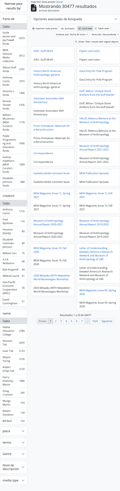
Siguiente (107, 321)
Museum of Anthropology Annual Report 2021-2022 (94, 147)
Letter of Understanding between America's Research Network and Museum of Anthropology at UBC (96, 253)
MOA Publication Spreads (94, 173)
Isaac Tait (13, 351)
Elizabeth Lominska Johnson (13, 243)
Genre (7, 454)
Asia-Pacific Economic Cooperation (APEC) (13, 287)
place (6, 431)
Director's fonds (13, 93)
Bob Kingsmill (13, 270)
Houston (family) (13, 231)
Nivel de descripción (11, 467)
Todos (6, 26)
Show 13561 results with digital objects (97, 41)
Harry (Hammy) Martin (13, 380)
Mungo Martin (13, 402)
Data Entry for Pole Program (95, 71)
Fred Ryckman (13, 221)
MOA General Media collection (13, 55)
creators (8, 196)
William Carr (13, 253)
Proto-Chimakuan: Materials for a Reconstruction (52, 127)
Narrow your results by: (14, 6)
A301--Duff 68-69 (43, 51)
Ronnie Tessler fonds (13, 104)
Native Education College (13, 330)
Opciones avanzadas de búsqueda (58, 19)
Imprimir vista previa (44, 28)
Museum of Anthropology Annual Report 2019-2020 (94, 222)
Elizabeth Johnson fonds (13, 182)
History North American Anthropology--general (47, 72)
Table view (102, 28)
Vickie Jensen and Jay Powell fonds (13, 38)
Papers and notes (89, 51)
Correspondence (43, 153)
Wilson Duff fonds (13, 69)
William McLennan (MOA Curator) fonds (13, 122)
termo (7, 442)
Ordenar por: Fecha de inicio (71, 34)
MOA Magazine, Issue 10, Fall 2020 (50, 250)
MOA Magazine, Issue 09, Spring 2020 (97, 292)
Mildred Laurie (13, 276)
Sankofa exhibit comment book (52, 173)
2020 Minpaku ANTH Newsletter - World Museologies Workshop (53, 277)
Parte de (8, 19)
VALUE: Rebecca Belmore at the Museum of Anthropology (97, 120)
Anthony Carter (13, 211)
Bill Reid (13, 421)
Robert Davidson (13, 412)
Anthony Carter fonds (13, 81)
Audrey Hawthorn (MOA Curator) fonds (13, 164)
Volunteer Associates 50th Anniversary (49, 100)
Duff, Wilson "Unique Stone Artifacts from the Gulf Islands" (97, 92)
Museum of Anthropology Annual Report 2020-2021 (48, 222)
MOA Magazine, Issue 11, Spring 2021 (52, 195)
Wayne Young (13, 359)
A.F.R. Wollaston (13, 261)
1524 (95, 321)
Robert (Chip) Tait (13, 369)
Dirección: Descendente (104, 34)
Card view (85, 28)
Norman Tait (13, 342)
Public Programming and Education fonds (13, 143)
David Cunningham (13, 301)
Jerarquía (67, 28)
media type (10, 480)
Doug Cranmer (13, 392)
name (7, 313)
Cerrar (59, 2)
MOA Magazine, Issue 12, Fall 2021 (95, 195)
